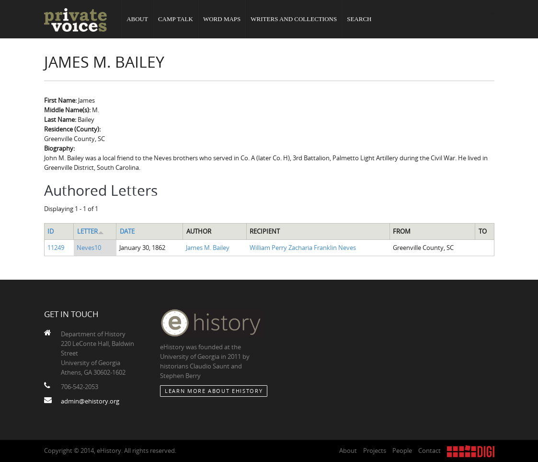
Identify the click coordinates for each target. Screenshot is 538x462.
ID (50, 231)
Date (127, 231)
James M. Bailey (207, 247)
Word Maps (221, 19)
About (137, 19)
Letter (90, 231)
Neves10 (89, 247)
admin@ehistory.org (90, 401)
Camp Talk (175, 19)
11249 (55, 247)
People (402, 450)
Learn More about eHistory (214, 390)
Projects (374, 450)
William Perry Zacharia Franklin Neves (303, 247)
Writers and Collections (294, 19)
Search (359, 19)
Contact (429, 450)
